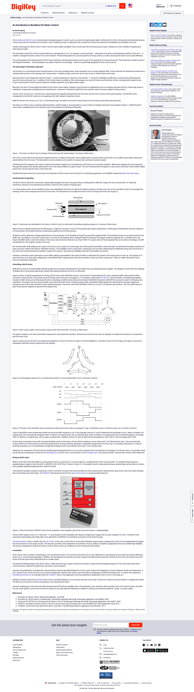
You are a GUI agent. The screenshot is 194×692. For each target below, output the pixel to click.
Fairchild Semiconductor (21, 575)
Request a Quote (87, 13)
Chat (103, 645)
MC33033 (39, 580)
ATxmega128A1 (92, 453)
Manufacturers (58, 13)
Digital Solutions (18, 658)
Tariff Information (62, 655)
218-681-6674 (106, 651)
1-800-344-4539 (106, 648)
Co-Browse (104, 658)
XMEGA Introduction (157, 96)
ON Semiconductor (19, 541)
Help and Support (62, 645)
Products (44, 13)
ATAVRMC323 (51, 453)
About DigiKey (17, 645)
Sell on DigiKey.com (19, 650)
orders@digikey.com (108, 654)
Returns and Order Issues (64, 652)
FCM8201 (52, 575)
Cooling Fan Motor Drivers (159, 89)
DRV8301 (46, 473)
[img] (23, 7)
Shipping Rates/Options (64, 650)
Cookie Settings (146, 683)
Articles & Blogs (15, 17)
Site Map (16, 655)
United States (50, 683)
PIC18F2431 (105, 278)
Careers (15, 652)
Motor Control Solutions (159, 35)
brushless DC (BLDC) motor (26, 40)
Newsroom (16, 660)
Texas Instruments (79, 473)
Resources (73, 13)
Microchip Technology (130, 173)
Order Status (60, 647)
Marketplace (17, 647)
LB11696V (50, 541)
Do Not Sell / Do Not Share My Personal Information (97, 688)
